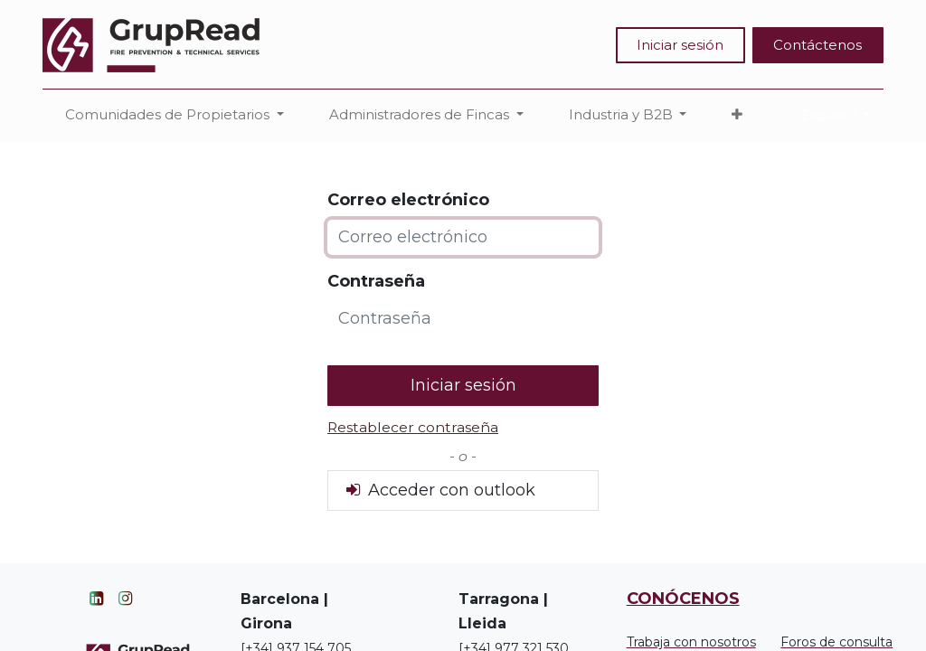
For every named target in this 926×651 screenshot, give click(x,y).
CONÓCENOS (683, 599)
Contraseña (376, 281)
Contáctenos (817, 44)
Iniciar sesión (680, 44)
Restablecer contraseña (412, 427)
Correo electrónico (408, 200)
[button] (737, 115)
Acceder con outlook (439, 490)
